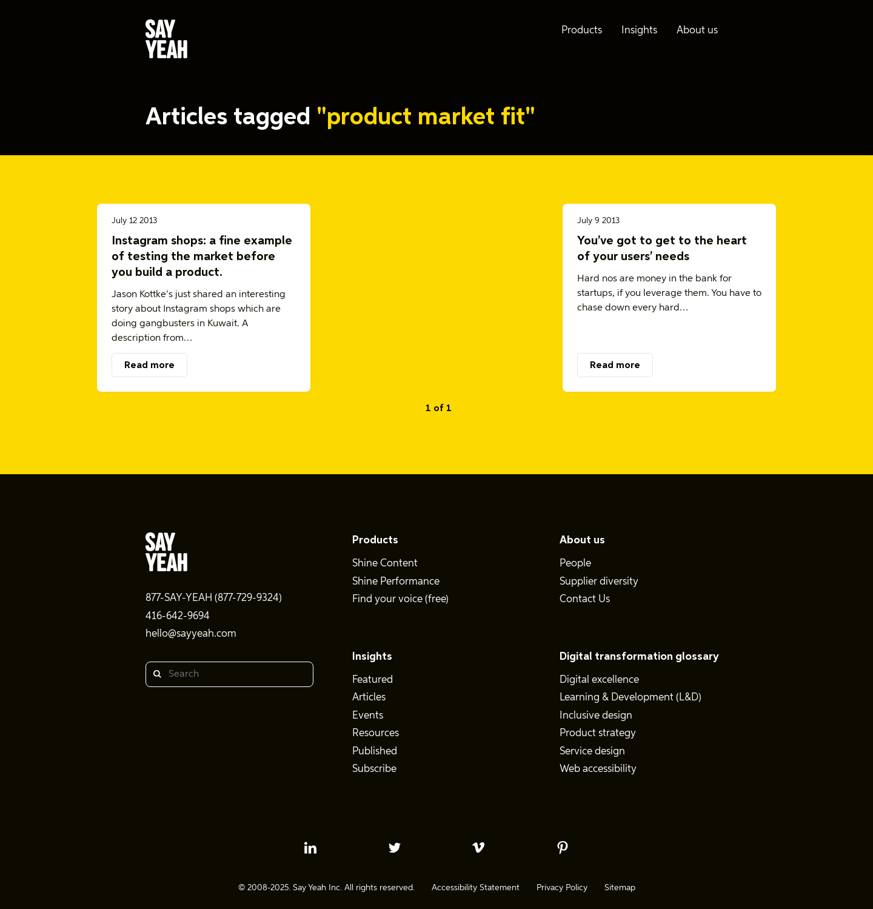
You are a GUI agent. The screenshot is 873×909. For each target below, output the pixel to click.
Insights (372, 656)
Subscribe (374, 769)
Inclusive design (596, 716)
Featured (372, 680)
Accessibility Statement (476, 888)
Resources (375, 733)
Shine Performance (396, 582)
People (575, 563)
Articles (369, 698)
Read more (149, 366)
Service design (592, 751)
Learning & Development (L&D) (630, 698)
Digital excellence (599, 680)
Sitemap (619, 888)
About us (582, 540)
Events (367, 716)
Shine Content (385, 563)
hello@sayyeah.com (191, 634)
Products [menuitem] (581, 30)
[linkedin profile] (310, 847)
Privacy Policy (562, 888)
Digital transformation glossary (639, 656)
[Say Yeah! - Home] (166, 41)
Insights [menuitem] (639, 30)
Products (375, 540)
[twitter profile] (394, 847)
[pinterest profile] (562, 847)
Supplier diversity (599, 582)
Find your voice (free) (400, 599)
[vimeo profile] (478, 847)
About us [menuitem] (697, 30)
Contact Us (585, 599)
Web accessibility (598, 769)
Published (374, 751)
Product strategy (598, 733)
